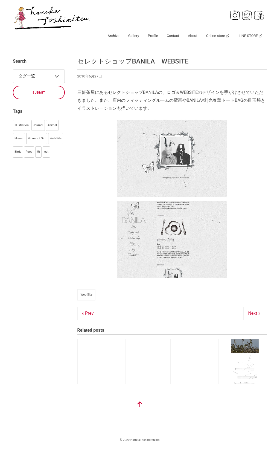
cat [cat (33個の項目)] (46, 152)
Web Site (86, 294)
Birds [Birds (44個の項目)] (17, 152)
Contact (173, 36)
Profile (153, 36)
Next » (254, 313)
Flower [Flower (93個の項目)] (19, 138)
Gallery (133, 36)
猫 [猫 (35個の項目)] (38, 152)
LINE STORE (248, 36)
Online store (215, 36)
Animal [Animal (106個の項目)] (52, 125)
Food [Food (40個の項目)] (29, 152)
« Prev (88, 313)
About (192, 36)
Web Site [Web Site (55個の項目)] (56, 138)
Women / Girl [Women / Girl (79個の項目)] (36, 138)
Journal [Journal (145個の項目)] (38, 125)
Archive (113, 36)
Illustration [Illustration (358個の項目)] (21, 125)
